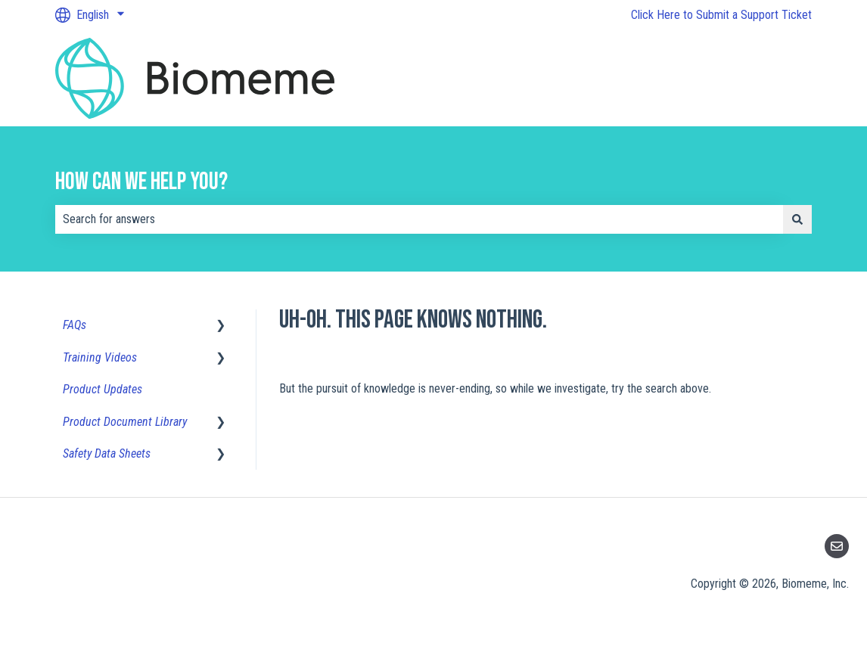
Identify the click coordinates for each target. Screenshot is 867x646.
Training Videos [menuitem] (100, 357)
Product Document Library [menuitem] (125, 422)
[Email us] (837, 546)
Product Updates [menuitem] (102, 389)
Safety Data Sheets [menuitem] (107, 453)
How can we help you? (141, 182)
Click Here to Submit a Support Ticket (721, 15)
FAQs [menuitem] (74, 325)
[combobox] (419, 219)
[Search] (797, 219)
